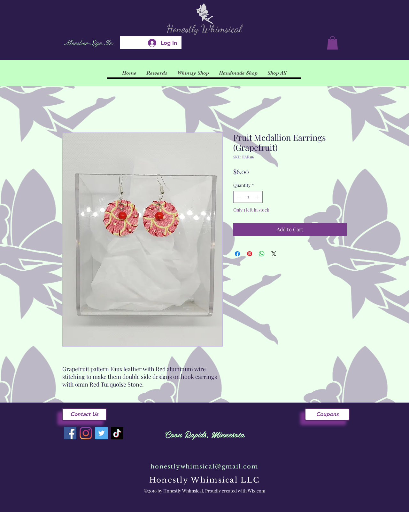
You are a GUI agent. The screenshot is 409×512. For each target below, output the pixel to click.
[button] (332, 43)
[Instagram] (86, 433)
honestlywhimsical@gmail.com (204, 466)
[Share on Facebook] (237, 254)
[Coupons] (327, 414)
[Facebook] (70, 433)
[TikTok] (117, 433)
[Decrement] (238, 197)
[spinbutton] (248, 197)
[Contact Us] (84, 414)
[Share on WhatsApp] (262, 254)
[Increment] (258, 197)
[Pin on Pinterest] (249, 254)
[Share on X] (274, 254)
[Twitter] (101, 433)
